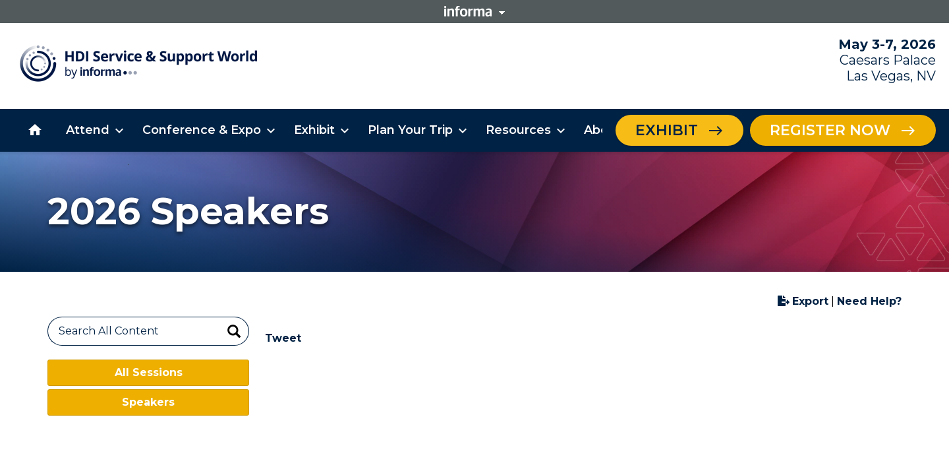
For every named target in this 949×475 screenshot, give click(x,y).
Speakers (148, 402)
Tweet (283, 338)
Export (803, 301)
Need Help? (869, 301)
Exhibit (666, 130)
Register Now (830, 130)
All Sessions (149, 372)
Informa (474, 11)
